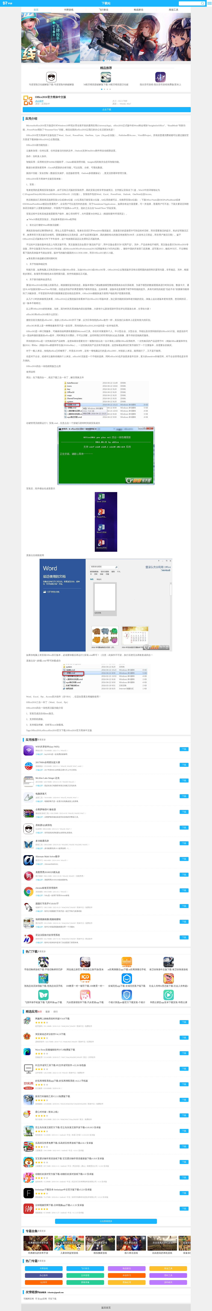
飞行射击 (103, 9)
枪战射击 (138, 9)
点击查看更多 (106, 1221)
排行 (55, 1011)
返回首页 (106, 1307)
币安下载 (52, 1299)
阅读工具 (173, 9)
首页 (36, 9)
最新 (47, 1011)
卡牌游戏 (68, 9)
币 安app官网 (41, 1299)
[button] (101, 89)
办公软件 (39, 101)
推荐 (39, 1011)
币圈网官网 (28, 1299)
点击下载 (106, 109)
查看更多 (41, 740)
